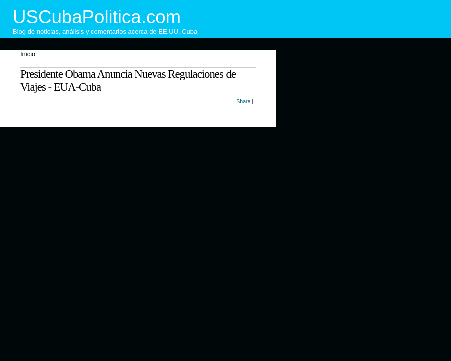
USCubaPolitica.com (97, 17)
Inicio (27, 54)
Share (243, 101)
